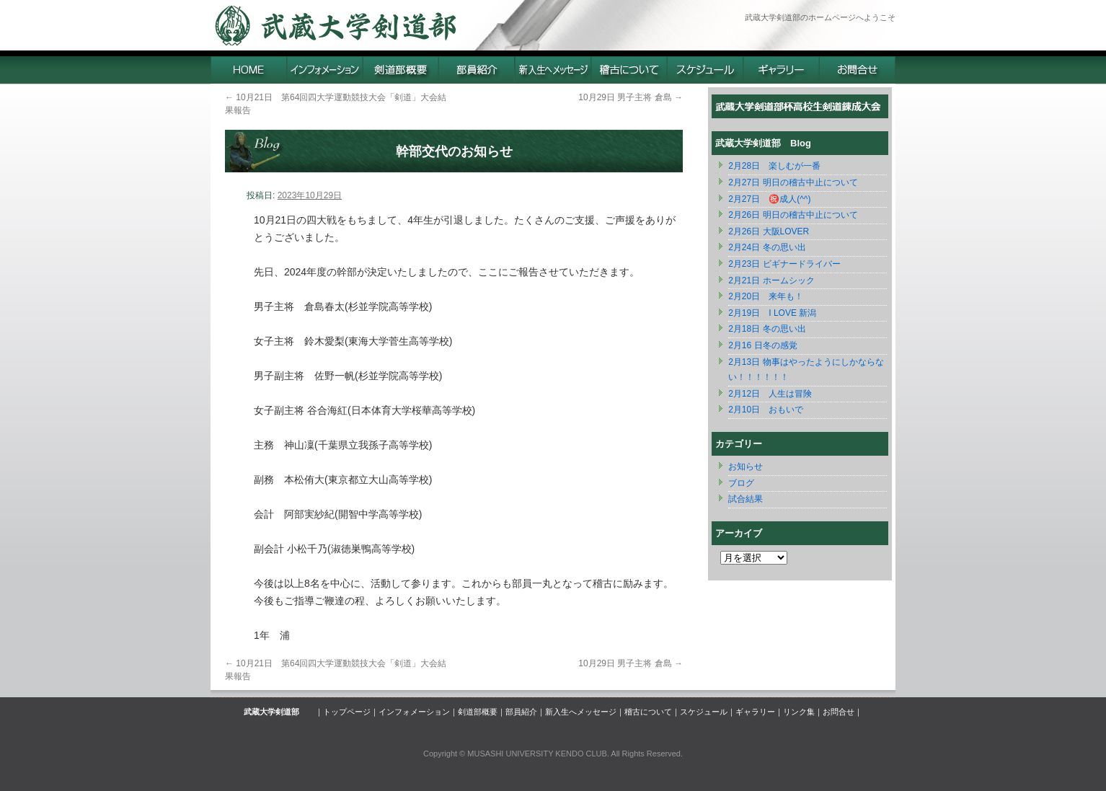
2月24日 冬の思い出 (766, 247)
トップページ (347, 711)
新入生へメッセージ (580, 711)
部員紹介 (521, 711)
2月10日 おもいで (765, 410)
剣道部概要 (477, 711)
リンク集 (799, 711)
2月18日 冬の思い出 (766, 329)
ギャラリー (755, 711)
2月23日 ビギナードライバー (784, 264)
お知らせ (745, 466)
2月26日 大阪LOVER (768, 231)
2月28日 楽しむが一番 (774, 166)
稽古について (648, 711)
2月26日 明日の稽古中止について (792, 215)
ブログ (741, 483)
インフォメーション (414, 711)
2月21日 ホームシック (771, 280)
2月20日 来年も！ (765, 296)
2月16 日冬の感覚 (762, 345)
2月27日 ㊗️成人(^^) (769, 199)
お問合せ (838, 711)
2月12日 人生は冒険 (770, 394)
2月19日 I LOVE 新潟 (772, 313)
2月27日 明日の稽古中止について (792, 182)
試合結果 (745, 499)
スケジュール (703, 711)
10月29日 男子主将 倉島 (630, 97)
